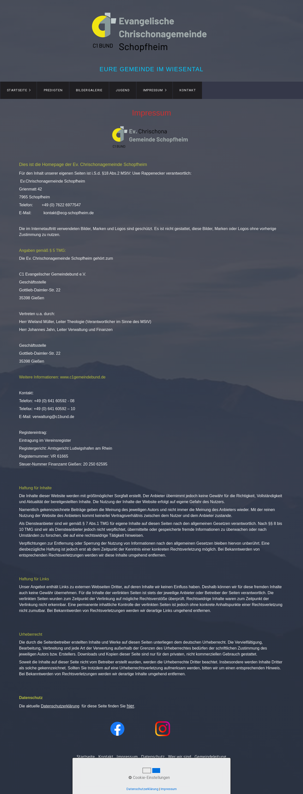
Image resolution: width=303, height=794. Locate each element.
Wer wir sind (179, 756)
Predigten (53, 90)
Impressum (153, 90)
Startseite (17, 90)
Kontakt (187, 90)
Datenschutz (153, 756)
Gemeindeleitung (210, 756)
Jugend (123, 90)
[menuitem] (18, 90)
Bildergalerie (89, 90)
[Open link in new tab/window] (117, 728)
